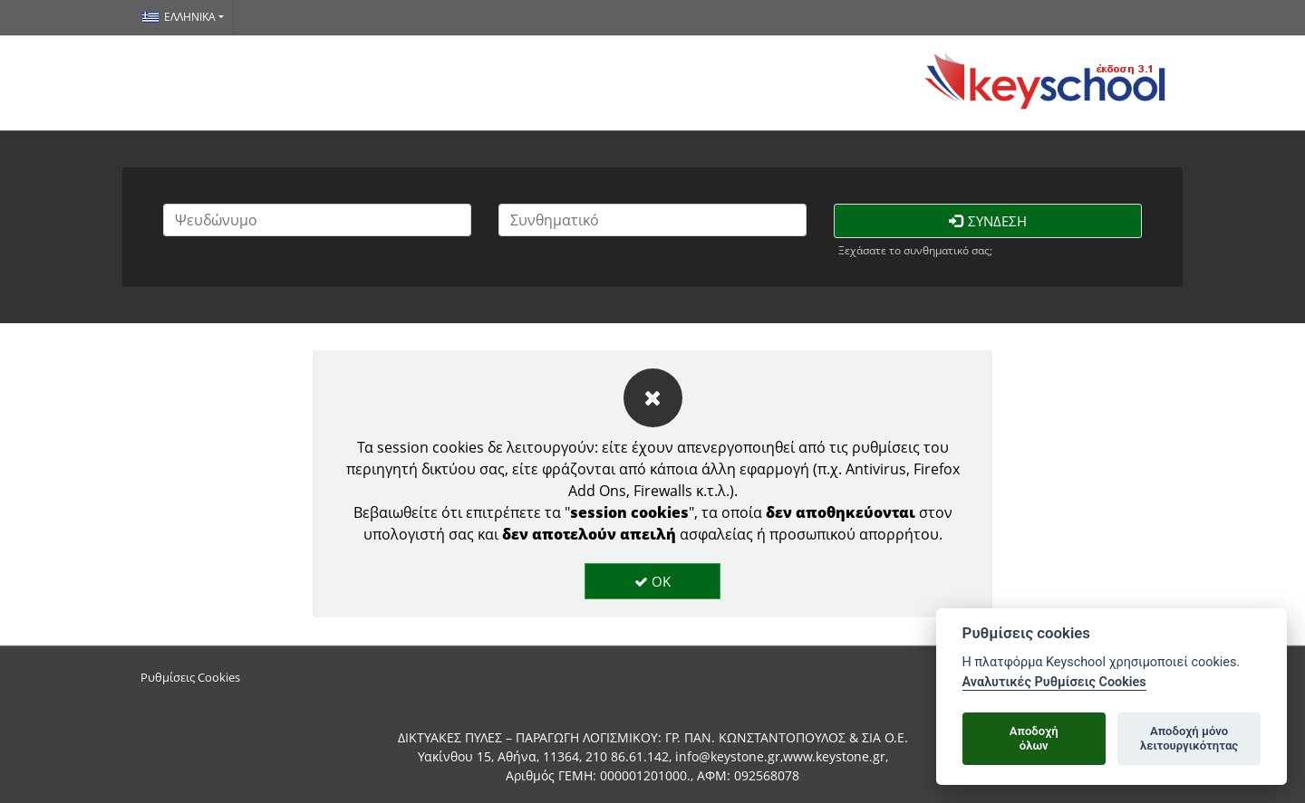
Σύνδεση (988, 221)
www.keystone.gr (834, 756)
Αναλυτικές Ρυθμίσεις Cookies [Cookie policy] (1054, 682)
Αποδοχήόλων (1034, 738)
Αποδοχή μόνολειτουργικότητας (1189, 738)
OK (652, 581)
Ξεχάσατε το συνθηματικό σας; (915, 250)
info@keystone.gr (727, 756)
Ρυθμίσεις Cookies (190, 677)
